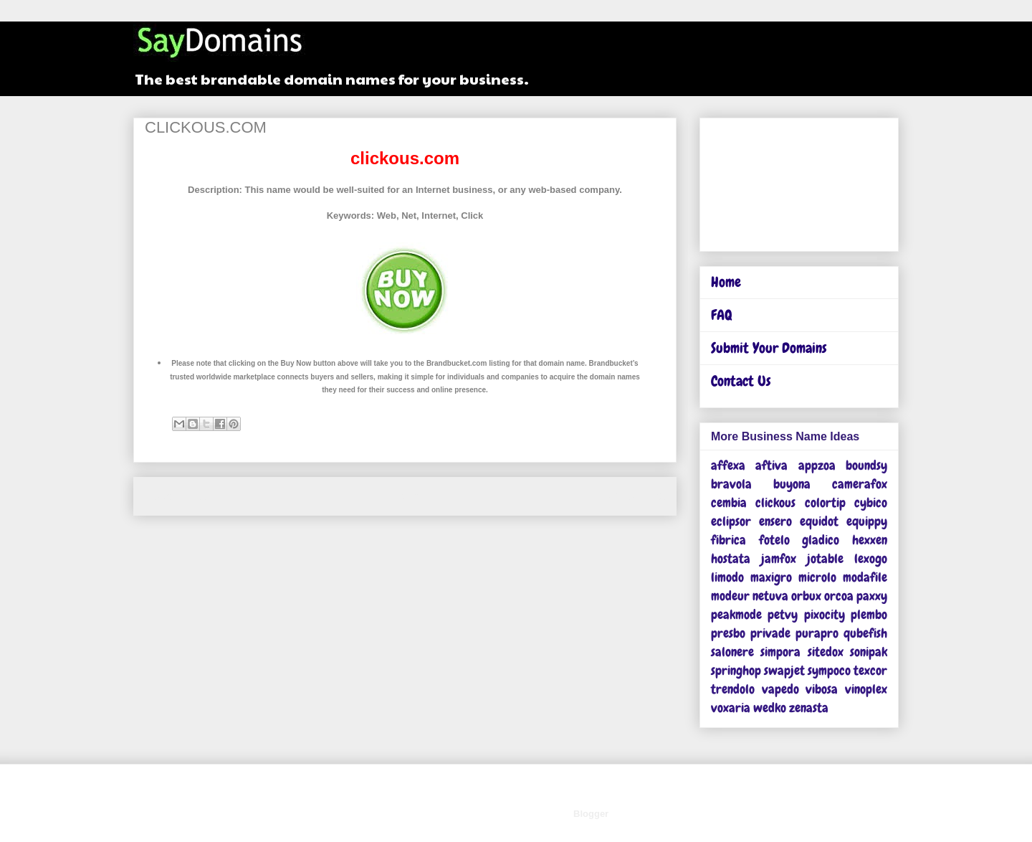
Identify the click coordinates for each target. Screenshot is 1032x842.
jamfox (778, 558)
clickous (775, 502)
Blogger (590, 813)
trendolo (733, 689)
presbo (728, 633)
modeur (730, 595)
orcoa (839, 595)
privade (770, 633)
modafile (865, 577)
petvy (783, 614)
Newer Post (175, 496)
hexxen (869, 539)
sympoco (829, 670)
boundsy (866, 465)
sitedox (826, 651)
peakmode (736, 614)
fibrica (728, 539)
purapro (817, 633)
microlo (817, 577)
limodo (727, 577)
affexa (728, 465)
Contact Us (741, 381)
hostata (730, 558)
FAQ (721, 315)
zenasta (808, 707)
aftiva (771, 465)
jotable (825, 558)
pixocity (824, 614)
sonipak (868, 651)
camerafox (859, 484)
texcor (870, 670)
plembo (869, 614)
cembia (729, 502)
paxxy (871, 595)
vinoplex (866, 689)
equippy (866, 521)
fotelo (774, 539)
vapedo (780, 689)
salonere (732, 651)
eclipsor (731, 521)
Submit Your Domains (769, 348)
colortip (825, 502)
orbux (806, 595)
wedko (769, 707)
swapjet (784, 670)
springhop (736, 670)
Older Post (636, 496)
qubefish (865, 633)
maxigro (771, 577)
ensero (775, 521)
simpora (780, 651)
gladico (820, 539)
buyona (792, 484)
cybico (870, 502)
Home (406, 496)
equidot (819, 521)
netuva (770, 595)
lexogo (870, 558)
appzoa (817, 465)
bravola (731, 484)
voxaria (730, 707)
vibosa (822, 689)
